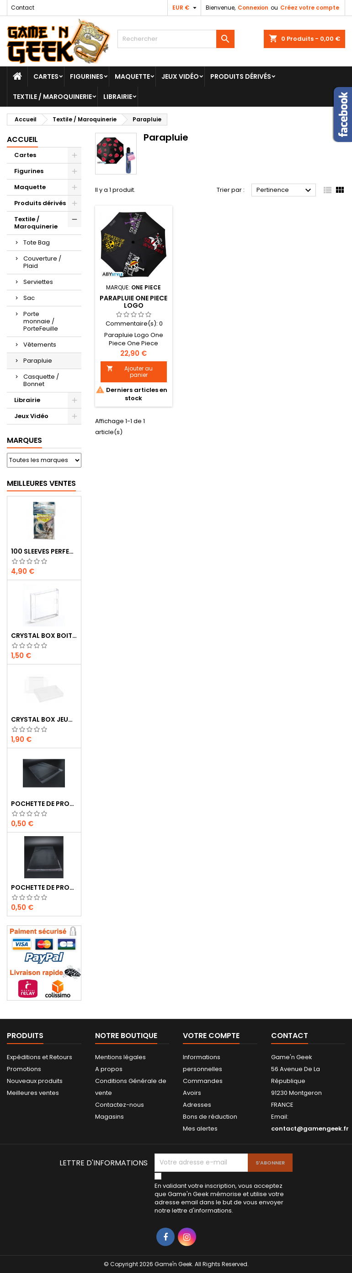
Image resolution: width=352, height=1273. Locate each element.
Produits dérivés (240, 76)
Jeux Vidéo (180, 76)
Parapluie (37, 360)
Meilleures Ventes (41, 483)
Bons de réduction (210, 1116)
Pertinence (285, 190)
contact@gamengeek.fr (310, 1128)
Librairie (117, 96)
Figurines (86, 76)
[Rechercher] (176, 39)
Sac (29, 298)
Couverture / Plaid (42, 262)
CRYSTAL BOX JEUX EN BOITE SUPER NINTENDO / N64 (44, 719)
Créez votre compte (309, 7)
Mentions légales (120, 1057)
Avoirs (192, 1092)
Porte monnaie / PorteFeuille (40, 321)
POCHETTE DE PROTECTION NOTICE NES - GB (44, 803)
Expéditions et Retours (39, 1057)
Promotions (24, 1069)
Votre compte (211, 1035)
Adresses (197, 1104)
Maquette (132, 76)
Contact (22, 7)
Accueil (22, 139)
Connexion (253, 7)
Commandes (203, 1081)
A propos (109, 1069)
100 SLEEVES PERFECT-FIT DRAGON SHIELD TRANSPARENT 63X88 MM (44, 551)
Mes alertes (200, 1128)
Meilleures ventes (33, 1092)
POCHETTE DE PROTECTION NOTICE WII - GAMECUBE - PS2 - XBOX (44, 887)
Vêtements (39, 344)
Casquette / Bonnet (41, 380)
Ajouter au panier (130, 371)
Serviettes (38, 281)
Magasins (109, 1116)
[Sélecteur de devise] (185, 8)
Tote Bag (36, 242)
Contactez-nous (119, 1104)
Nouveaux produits (35, 1081)
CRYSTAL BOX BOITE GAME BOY (44, 635)
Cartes (46, 76)
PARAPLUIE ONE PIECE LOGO (133, 302)
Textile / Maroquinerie (52, 96)
